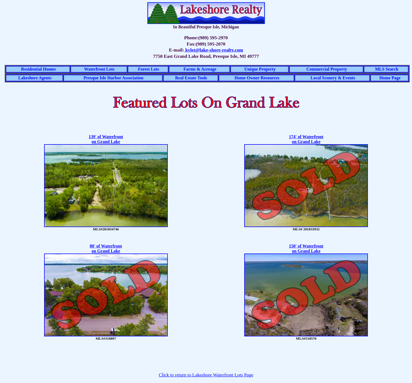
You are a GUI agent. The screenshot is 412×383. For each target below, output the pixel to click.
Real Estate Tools (191, 78)
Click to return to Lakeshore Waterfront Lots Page (206, 375)
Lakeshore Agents (34, 78)
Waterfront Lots (99, 69)
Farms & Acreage (200, 69)
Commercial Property (326, 69)
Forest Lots (148, 69)
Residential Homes (38, 69)
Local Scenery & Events (332, 78)
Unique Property (260, 69)
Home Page (390, 78)
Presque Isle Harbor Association (113, 78)
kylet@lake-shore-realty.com (213, 50)
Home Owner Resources (256, 78)
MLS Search (386, 69)
